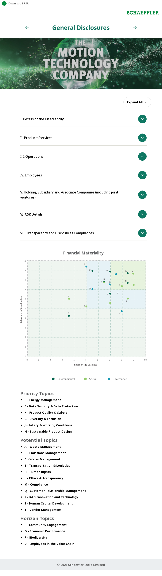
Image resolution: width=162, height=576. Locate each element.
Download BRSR (18, 3)
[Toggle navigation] (5, 13)
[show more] (142, 119)
